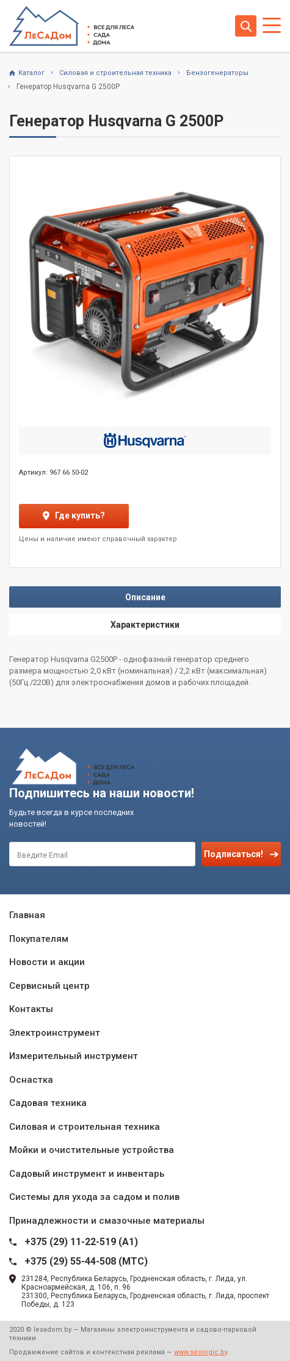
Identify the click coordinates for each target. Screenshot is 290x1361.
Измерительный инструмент (73, 1055)
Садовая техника (48, 1102)
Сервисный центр (49, 985)
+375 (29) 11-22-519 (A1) (81, 1242)
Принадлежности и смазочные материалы (107, 1220)
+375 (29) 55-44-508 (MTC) (86, 1261)
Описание (145, 597)
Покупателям (38, 938)
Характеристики (145, 625)
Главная (27, 915)
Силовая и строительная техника (84, 1126)
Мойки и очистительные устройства (91, 1149)
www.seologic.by (200, 1352)
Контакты (31, 1009)
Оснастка (31, 1079)
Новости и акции (47, 962)
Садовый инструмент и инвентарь (86, 1173)
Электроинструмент (54, 1032)
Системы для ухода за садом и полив (94, 1196)
